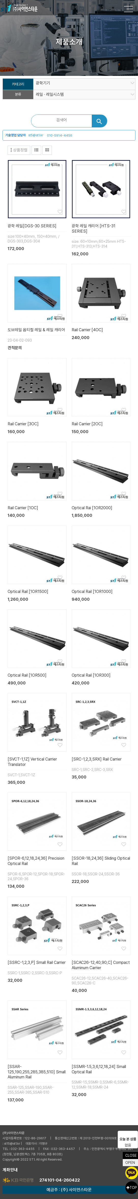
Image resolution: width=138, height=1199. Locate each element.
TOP (131, 1188)
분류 (18, 94)
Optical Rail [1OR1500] (28, 591)
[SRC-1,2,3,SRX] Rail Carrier (96, 759)
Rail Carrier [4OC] (87, 329)
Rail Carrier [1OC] (23, 507)
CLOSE (131, 1155)
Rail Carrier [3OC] (23, 423)
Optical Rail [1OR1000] (92, 591)
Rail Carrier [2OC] (87, 423)
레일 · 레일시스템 (50, 95)
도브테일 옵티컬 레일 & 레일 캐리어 (36, 329)
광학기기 (43, 83)
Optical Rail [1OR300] (91, 675)
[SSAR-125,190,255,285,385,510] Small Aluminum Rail (37, 1072)
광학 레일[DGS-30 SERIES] (32, 226)
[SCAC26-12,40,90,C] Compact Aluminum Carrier (101, 965)
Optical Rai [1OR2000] (92, 507)
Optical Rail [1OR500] (27, 675)
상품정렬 (18, 150)
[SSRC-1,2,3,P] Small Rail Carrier (37, 962)
